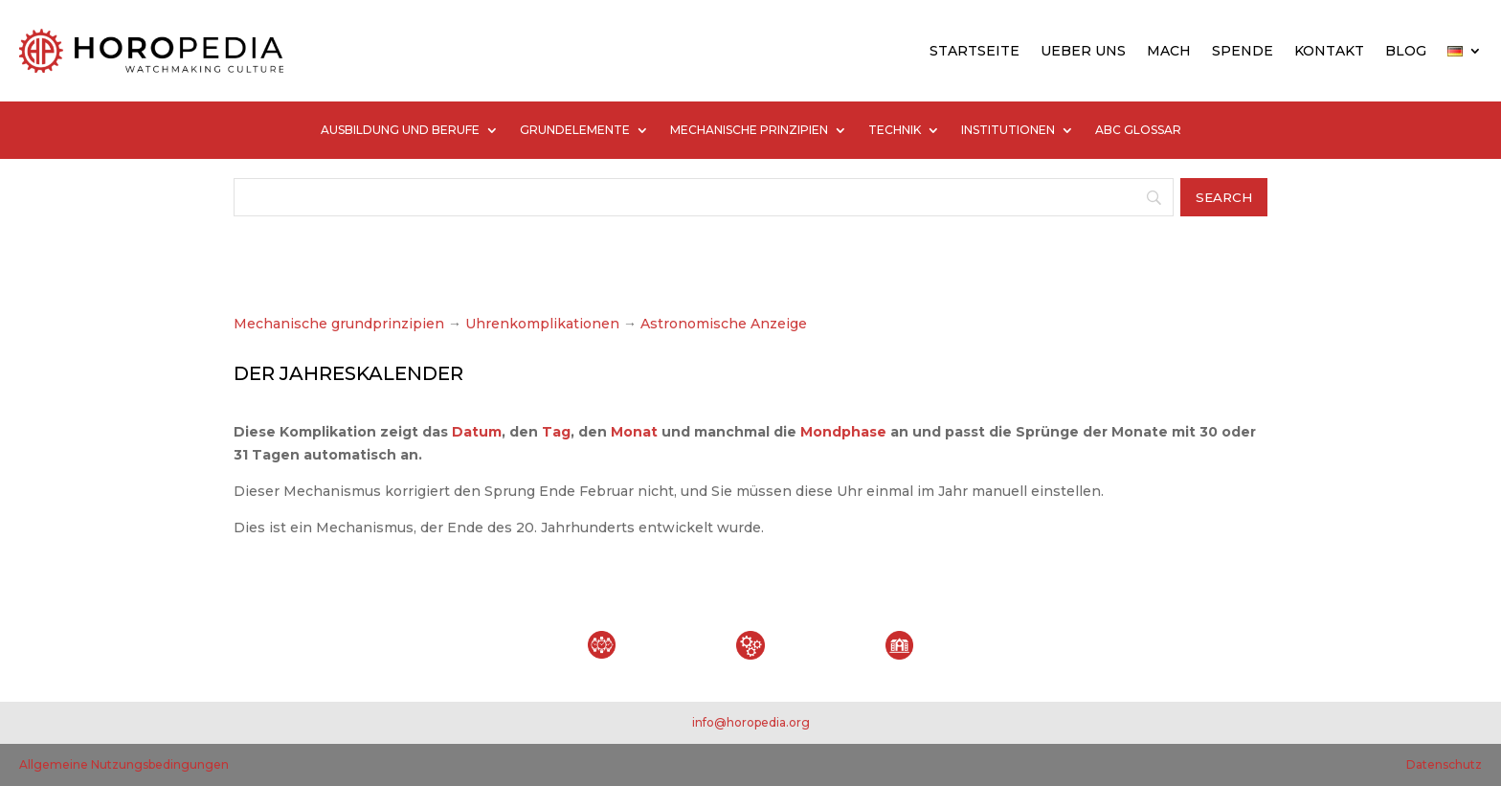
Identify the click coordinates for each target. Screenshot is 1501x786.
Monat (634, 431)
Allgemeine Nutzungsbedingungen (124, 764)
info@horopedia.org (751, 722)
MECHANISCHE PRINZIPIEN (749, 130)
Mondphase (843, 431)
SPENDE (1242, 50)
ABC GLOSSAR (1138, 130)
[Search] (704, 197)
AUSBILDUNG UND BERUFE (400, 130)
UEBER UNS (1083, 50)
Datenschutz (1444, 764)
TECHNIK (894, 130)
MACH (1169, 50)
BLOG (1405, 50)
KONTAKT (1329, 50)
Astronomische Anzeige (722, 323)
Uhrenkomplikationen (542, 323)
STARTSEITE (974, 50)
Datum (477, 431)
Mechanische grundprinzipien (339, 323)
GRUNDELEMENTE (575, 130)
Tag (556, 431)
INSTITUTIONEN (1008, 130)
